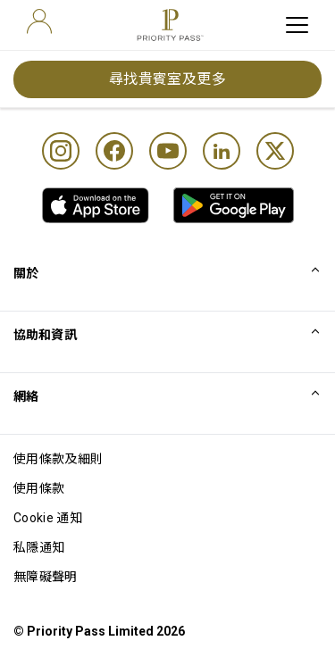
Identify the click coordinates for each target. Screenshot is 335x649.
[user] (39, 21)
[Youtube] (168, 151)
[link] (95, 205)
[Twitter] (275, 151)
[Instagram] (61, 151)
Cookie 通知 (47, 518)
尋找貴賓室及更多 (168, 79)
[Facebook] (114, 151)
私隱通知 (38, 547)
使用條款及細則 (58, 459)
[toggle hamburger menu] (297, 25)
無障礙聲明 (45, 577)
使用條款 (38, 488)
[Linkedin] (221, 151)
